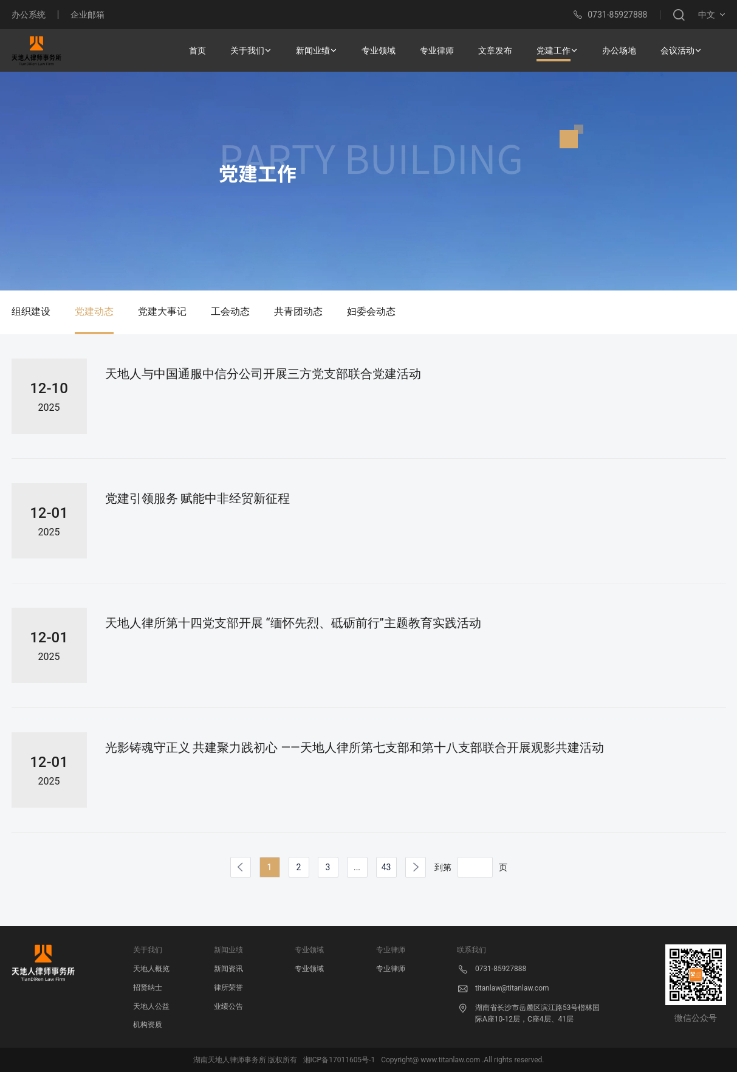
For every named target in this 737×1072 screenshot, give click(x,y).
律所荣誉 (228, 987)
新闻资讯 (228, 968)
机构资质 (147, 1024)
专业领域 (309, 968)
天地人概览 (151, 968)
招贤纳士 (147, 987)
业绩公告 (228, 1006)
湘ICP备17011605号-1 (339, 1060)
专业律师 (390, 968)
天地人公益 (151, 1006)
